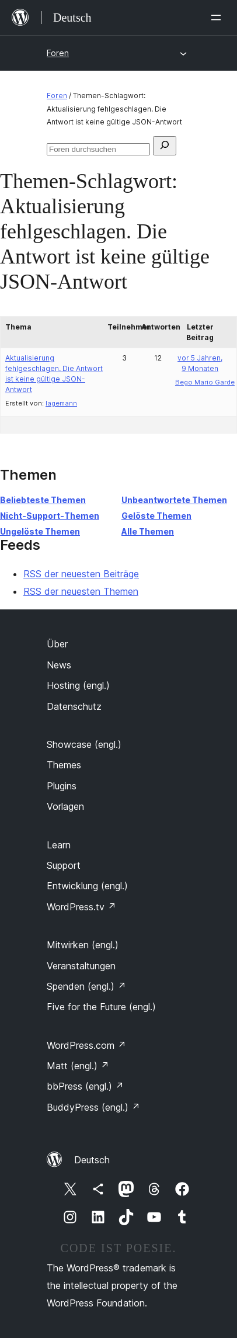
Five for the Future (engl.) (101, 1007)
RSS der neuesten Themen (80, 591)
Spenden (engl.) (86, 986)
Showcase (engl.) (84, 744)
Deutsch (92, 1160)
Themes (64, 765)
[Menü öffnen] (218, 17)
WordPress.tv (81, 907)
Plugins (61, 786)
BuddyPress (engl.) (93, 1107)
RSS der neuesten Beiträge (81, 574)
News (59, 665)
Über (57, 644)
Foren (58, 53)
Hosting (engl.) (78, 685)
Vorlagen (65, 806)
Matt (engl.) (78, 1066)
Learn (59, 845)
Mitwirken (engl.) (82, 945)
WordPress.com (86, 1045)
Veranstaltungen (81, 966)
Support (64, 865)
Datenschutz (74, 706)
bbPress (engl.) (85, 1086)
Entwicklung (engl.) (87, 886)
